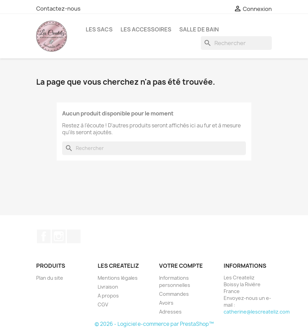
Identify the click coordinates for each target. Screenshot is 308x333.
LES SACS (99, 29)
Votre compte (181, 265)
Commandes (174, 294)
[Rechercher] (236, 43)
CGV (103, 304)
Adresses (170, 311)
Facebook (44, 236)
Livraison (108, 286)
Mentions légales (118, 278)
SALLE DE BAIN (199, 29)
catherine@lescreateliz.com (257, 311)
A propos (108, 295)
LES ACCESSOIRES (146, 29)
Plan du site (49, 278)
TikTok (74, 236)
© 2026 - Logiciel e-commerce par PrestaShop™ (154, 324)
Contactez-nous (58, 8)
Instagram (59, 236)
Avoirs (166, 303)
